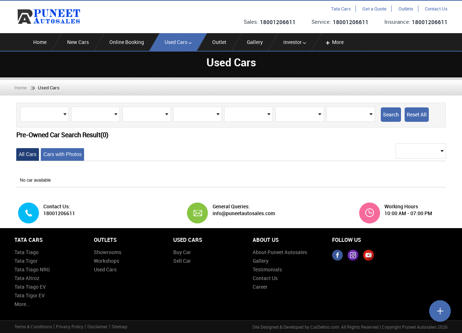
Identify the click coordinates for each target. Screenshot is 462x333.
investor (294, 42)
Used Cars (178, 42)
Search (391, 114)
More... (22, 304)
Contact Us (436, 8)
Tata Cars (341, 8)
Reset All (417, 114)
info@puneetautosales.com (241, 213)
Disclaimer (97, 326)
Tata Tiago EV (30, 286)
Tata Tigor (26, 260)
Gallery (255, 42)
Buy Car (182, 252)
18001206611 (278, 22)
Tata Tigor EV (29, 295)
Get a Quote (374, 8)
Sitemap (119, 326)
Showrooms (107, 252)
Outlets (405, 8)
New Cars (78, 42)
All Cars (27, 154)
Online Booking (126, 42)
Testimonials (267, 269)
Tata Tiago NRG (32, 269)
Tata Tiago (26, 252)
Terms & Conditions (33, 326)
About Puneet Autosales (280, 252)
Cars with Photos (62, 154)
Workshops (106, 260)
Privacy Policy (69, 326)
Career (260, 286)
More (334, 42)
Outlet (219, 42)
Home (40, 42)
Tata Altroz (26, 278)
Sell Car (182, 260)
